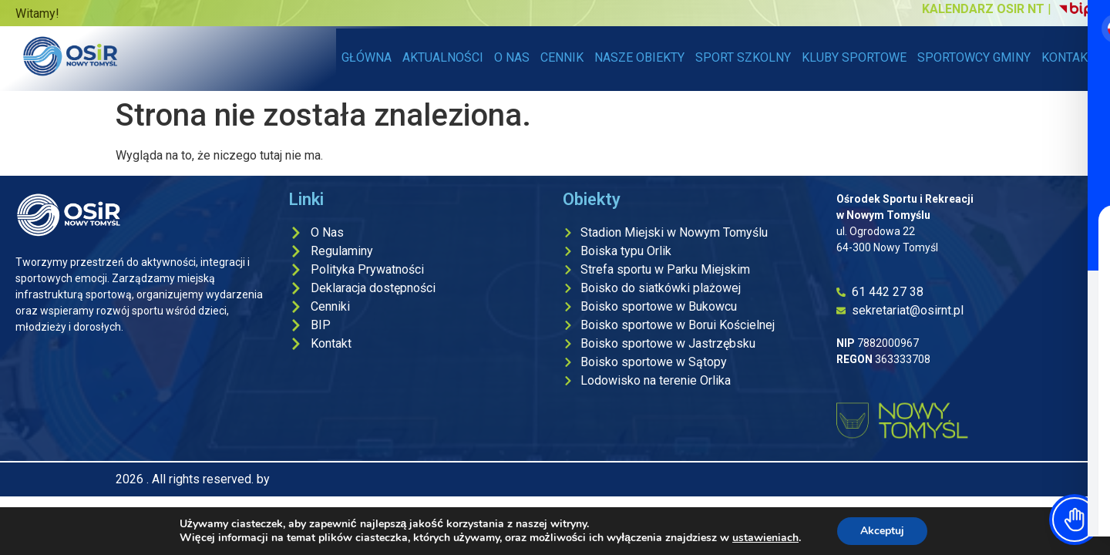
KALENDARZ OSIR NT (983, 9)
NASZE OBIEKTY (642, 57)
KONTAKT (1068, 57)
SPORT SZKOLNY (743, 57)
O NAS (512, 57)
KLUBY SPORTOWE (854, 57)
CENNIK (562, 57)
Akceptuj (882, 530)
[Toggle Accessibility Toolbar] (1074, 519)
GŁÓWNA (366, 57)
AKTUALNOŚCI (442, 57)
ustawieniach (765, 538)
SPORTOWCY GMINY (974, 57)
